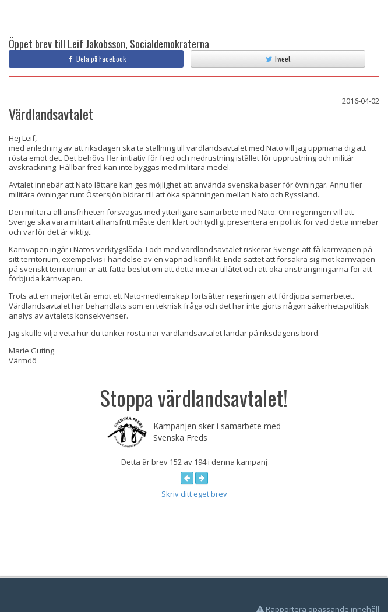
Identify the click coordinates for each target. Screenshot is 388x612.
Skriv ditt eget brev (194, 494)
